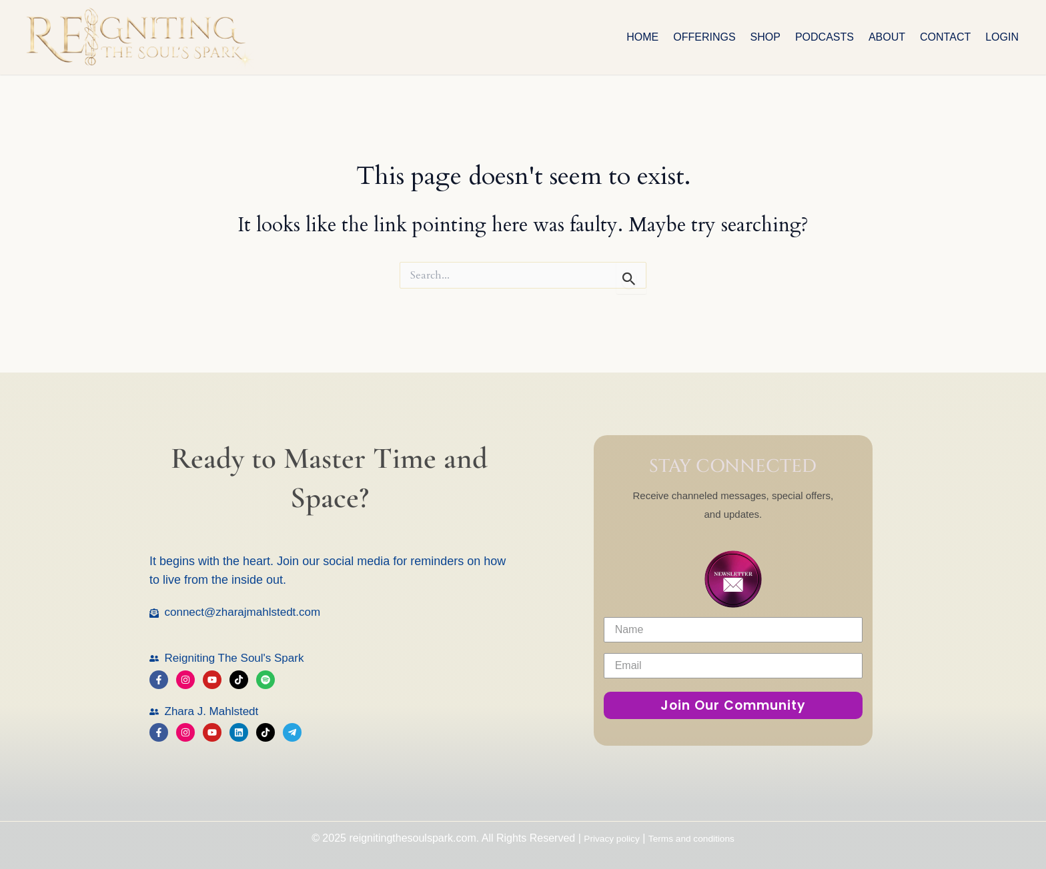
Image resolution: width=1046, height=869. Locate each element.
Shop (765, 37)
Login (1002, 37)
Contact (945, 37)
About (887, 37)
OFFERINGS (704, 37)
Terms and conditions (696, 838)
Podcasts (824, 37)
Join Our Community (733, 705)
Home (642, 37)
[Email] (733, 665)
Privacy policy (604, 838)
